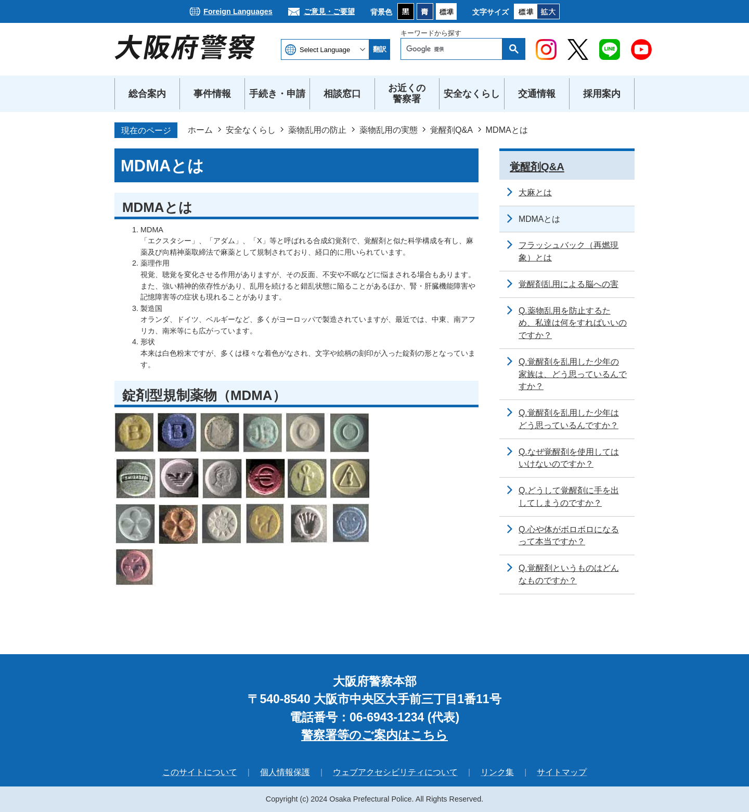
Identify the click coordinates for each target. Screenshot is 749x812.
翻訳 (379, 49)
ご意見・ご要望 (329, 11)
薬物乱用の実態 (388, 129)
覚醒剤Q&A (451, 129)
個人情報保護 (285, 772)
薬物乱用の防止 (317, 129)
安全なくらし (251, 129)
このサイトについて (199, 772)
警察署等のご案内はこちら (374, 735)
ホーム (200, 129)
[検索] (454, 49)
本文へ (375, 0)
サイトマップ (562, 772)
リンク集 (497, 772)
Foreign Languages (238, 11)
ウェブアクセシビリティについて (395, 772)
